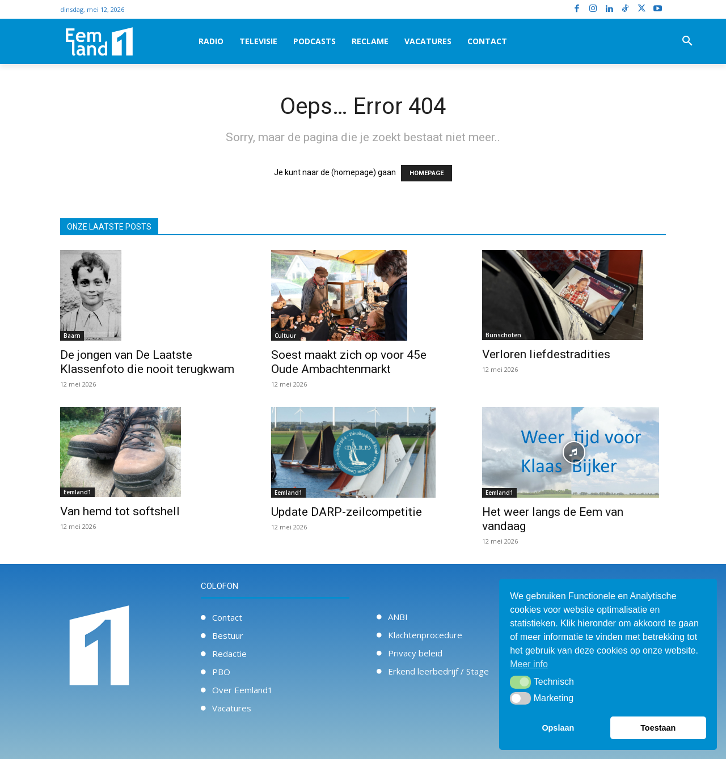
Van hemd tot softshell (120, 511)
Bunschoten (503, 335)
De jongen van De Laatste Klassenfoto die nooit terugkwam (147, 362)
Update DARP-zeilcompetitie (346, 512)
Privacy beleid (415, 653)
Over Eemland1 (242, 690)
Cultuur (285, 336)
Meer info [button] (529, 664)
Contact (227, 617)
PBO (221, 671)
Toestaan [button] (658, 727)
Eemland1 (77, 492)
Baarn (72, 336)
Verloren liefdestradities (547, 354)
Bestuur (227, 635)
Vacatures (231, 708)
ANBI (398, 616)
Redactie (229, 653)
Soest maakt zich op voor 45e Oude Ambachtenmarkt (349, 362)
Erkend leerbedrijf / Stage (438, 671)
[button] (687, 41)
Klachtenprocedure (425, 635)
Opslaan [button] (558, 727)
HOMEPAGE (427, 173)
